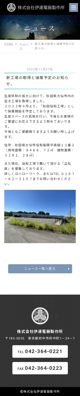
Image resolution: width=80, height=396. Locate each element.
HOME (8, 43)
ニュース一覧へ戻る (47, 269)
